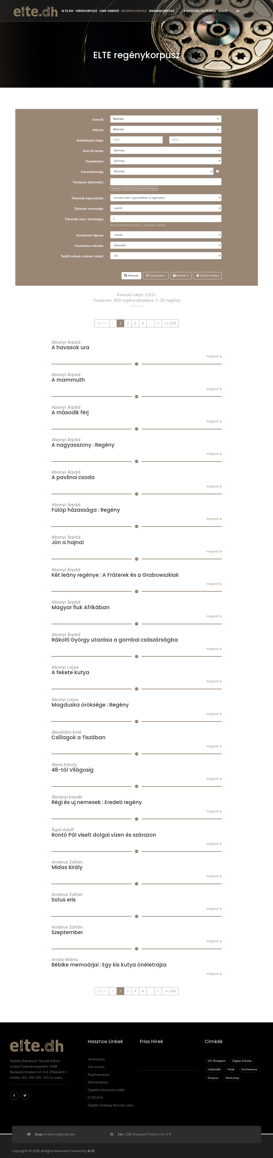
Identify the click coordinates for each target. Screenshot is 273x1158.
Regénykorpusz (134, 11)
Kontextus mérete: (89, 245)
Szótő (127, 188)
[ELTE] (35, 11)
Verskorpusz (86, 11)
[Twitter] (25, 1095)
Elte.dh (67, 11)
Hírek (230, 1069)
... (150, 323)
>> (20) (170, 323)
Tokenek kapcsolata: (87, 198)
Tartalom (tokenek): (88, 182)
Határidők (214, 1069)
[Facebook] (14, 1095)
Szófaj (137, 188)
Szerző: (98, 119)
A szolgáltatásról (199, 11)
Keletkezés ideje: (90, 140)
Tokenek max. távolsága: (84, 219)
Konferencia (249, 1069)
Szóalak (115, 188)
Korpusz (213, 1078)
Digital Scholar (242, 1061)
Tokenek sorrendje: (89, 208)
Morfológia (150, 188)
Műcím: (98, 130)
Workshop (232, 1078)
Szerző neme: (93, 151)
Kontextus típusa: (90, 235)
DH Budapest (217, 1061)
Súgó (222, 11)
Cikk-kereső (109, 11)
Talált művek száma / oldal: (82, 256)
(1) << (102, 323)
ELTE (91, 1151)
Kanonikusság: (92, 172)
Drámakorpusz (161, 11)
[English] (238, 11)
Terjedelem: (94, 161)
